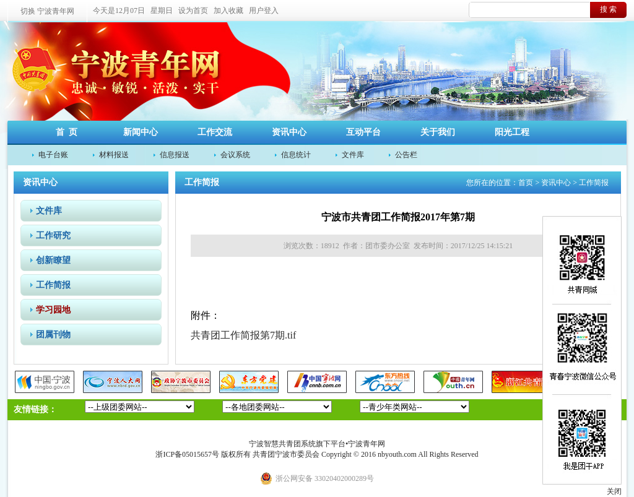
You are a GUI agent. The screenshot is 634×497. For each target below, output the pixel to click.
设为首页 (193, 10)
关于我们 (437, 132)
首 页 (66, 132)
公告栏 (406, 154)
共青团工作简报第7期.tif (243, 335)
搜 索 (608, 9)
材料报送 (114, 154)
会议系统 (235, 154)
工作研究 (53, 235)
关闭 (614, 491)
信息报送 (174, 154)
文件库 (353, 154)
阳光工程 (512, 132)
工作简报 (53, 285)
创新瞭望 (53, 260)
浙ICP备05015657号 (187, 454)
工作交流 (215, 132)
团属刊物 (53, 334)
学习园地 (53, 309)
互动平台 (363, 132)
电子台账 (53, 154)
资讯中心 (289, 132)
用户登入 (264, 10)
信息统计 (296, 154)
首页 (525, 182)
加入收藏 (228, 10)
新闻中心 (140, 132)
